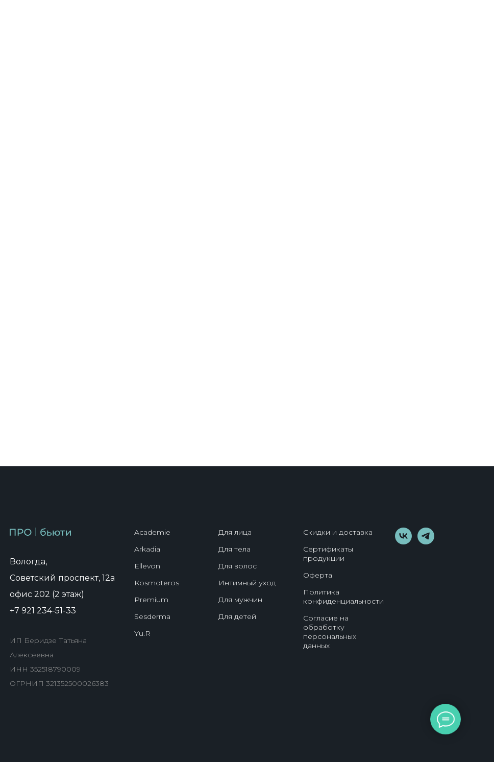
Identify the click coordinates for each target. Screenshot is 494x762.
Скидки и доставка (338, 532)
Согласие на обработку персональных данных (329, 631)
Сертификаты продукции (328, 553)
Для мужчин (240, 599)
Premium (151, 599)
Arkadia (147, 549)
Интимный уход (247, 582)
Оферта (317, 575)
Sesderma (152, 616)
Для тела (234, 549)
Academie (152, 532)
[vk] (403, 541)
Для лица (235, 532)
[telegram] (425, 541)
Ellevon (147, 565)
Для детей (237, 616)
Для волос (237, 565)
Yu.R (142, 633)
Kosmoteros (156, 582)
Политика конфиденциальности (343, 596)
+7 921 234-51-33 (43, 610)
